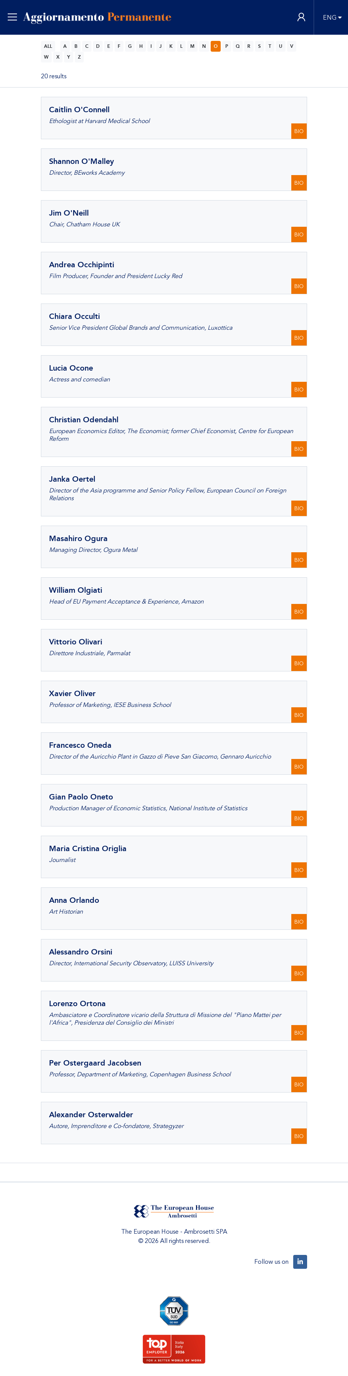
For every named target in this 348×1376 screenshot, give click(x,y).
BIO (299, 131)
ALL (48, 46)
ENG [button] (329, 18)
